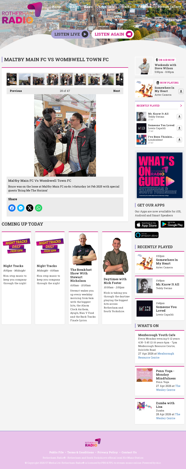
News (94, 7)
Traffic (129, 7)
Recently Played (159, 105)
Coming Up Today (22, 223)
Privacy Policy (107, 451)
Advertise (174, 19)
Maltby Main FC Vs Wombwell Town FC (11, 78)
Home (65, 7)
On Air (80, 7)
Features (146, 7)
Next (115, 89)
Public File (56, 451)
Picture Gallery (170, 7)
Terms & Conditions (80, 451)
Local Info (111, 7)
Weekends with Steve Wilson (165, 66)
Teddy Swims (164, 287)
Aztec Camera (164, 266)
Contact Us (129, 451)
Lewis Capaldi (165, 313)
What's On (148, 325)
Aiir (158, 462)
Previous (14, 89)
